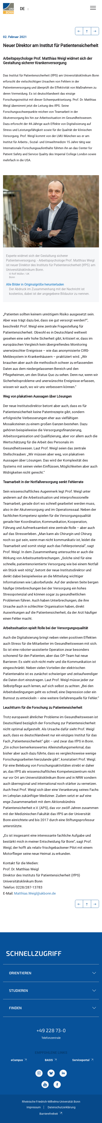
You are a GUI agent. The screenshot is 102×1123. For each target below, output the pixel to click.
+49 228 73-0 (51, 1030)
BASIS (51, 1060)
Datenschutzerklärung (61, 1107)
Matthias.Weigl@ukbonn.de (35, 893)
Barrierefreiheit (51, 1113)
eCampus (19, 1060)
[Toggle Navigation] (93, 8)
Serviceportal (83, 1060)
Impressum (34, 1107)
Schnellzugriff (34, 953)
